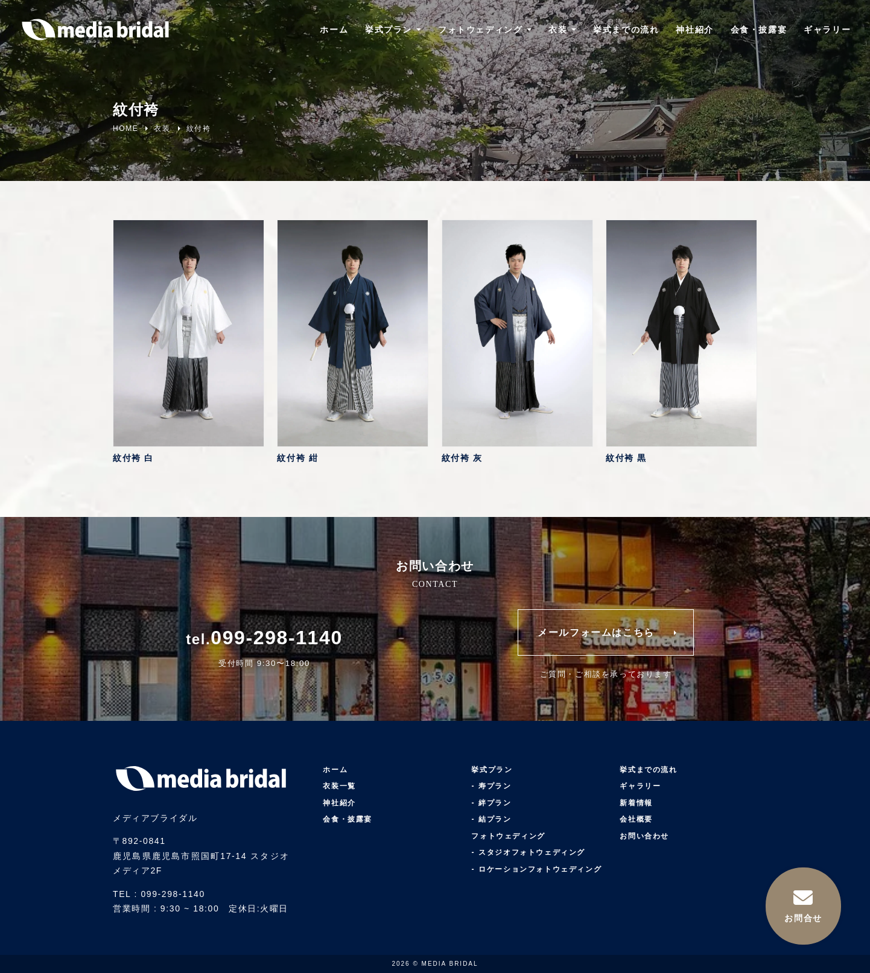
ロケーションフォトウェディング (540, 869)
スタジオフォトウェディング (531, 853)
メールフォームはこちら (596, 632)
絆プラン (494, 803)
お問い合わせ (644, 836)
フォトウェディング (479, 30)
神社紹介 (694, 30)
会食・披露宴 (758, 30)
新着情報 (636, 803)
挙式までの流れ (626, 30)
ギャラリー (827, 30)
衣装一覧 (339, 786)
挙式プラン (387, 30)
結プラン (494, 820)
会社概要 (636, 820)
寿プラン (494, 786)
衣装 (557, 30)
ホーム (333, 30)
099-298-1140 (276, 637)
